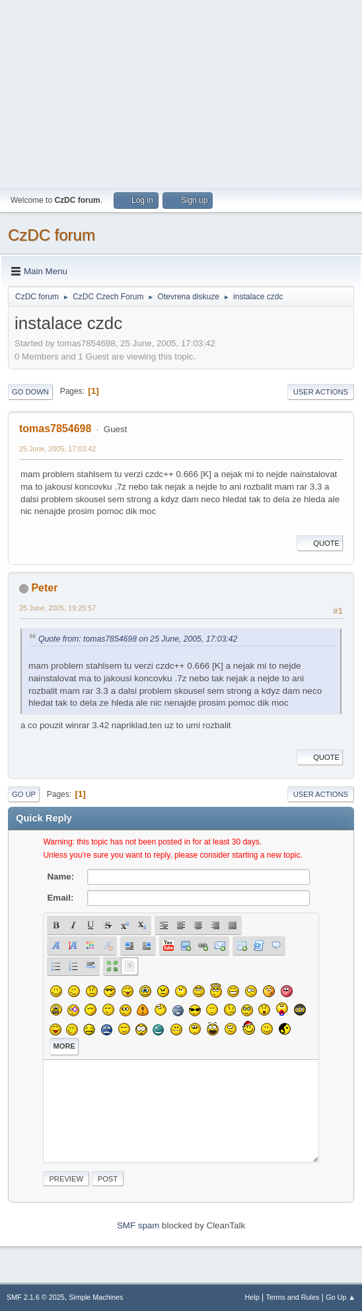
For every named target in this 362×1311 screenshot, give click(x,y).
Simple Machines (96, 1297)
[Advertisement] (181, 92)
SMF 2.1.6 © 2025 (36, 1297)
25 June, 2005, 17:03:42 (57, 449)
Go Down (30, 392)
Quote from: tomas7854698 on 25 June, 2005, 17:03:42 (137, 639)
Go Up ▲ (340, 1297)
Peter (44, 587)
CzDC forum (51, 235)
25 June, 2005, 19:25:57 (57, 608)
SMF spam (138, 1225)
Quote (320, 543)
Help (252, 1297)
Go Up (24, 794)
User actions (320, 392)
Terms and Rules (293, 1297)
